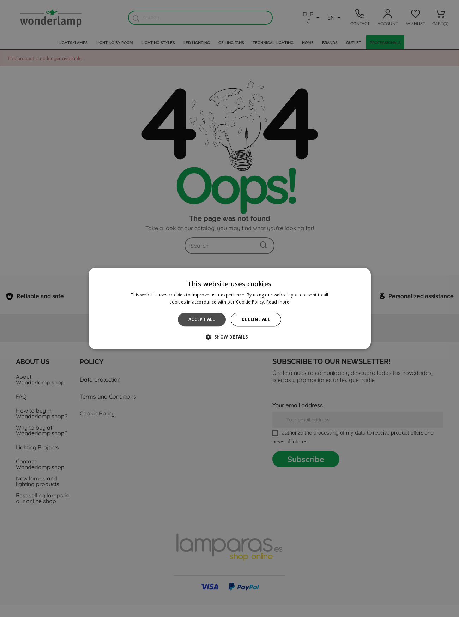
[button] (229, 337)
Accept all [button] (201, 319)
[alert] (229, 308)
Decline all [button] (256, 319)
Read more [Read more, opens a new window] (278, 302)
